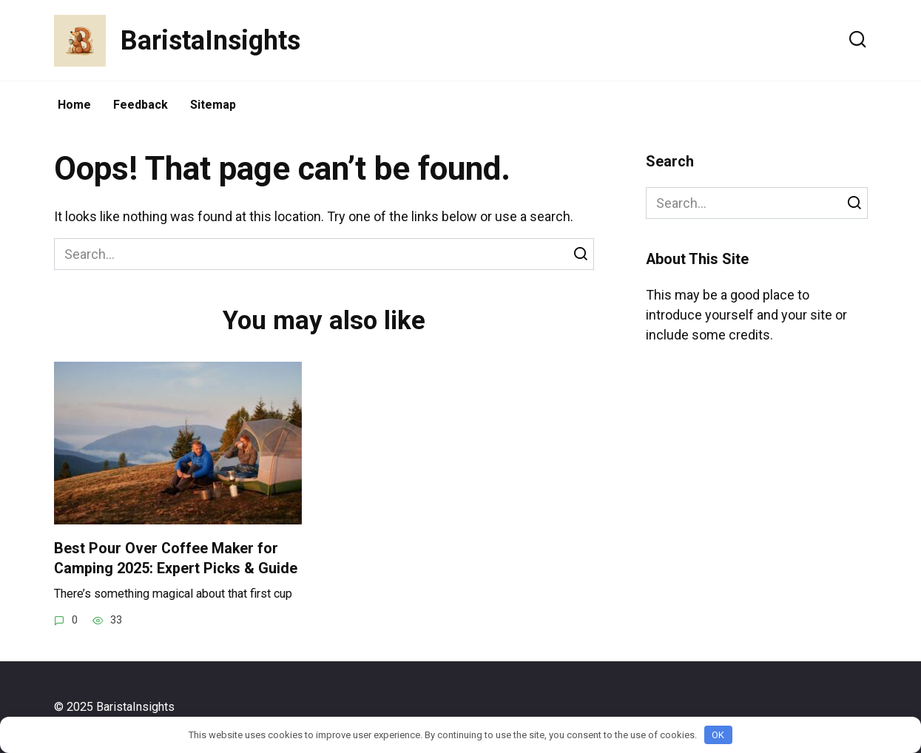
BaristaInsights (210, 40)
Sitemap (213, 105)
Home (74, 105)
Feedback (140, 105)
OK (718, 734)
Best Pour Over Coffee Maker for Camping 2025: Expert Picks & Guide (175, 558)
